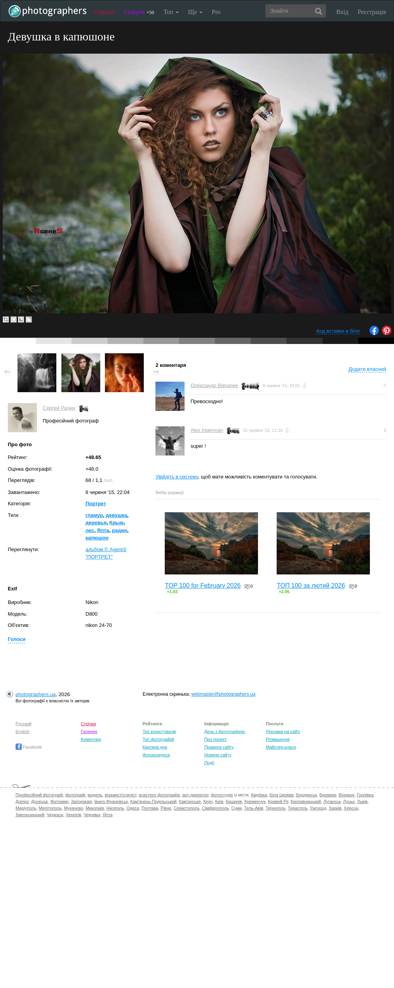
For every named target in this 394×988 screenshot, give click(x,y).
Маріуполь (26, 808)
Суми (236, 808)
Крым (116, 522)
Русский (23, 723)
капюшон (96, 538)
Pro (216, 12)
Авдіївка (259, 794)
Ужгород (318, 808)
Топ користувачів (159, 731)
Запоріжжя (81, 801)
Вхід (342, 12)
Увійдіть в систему (176, 477)
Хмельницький (30, 814)
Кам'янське (190, 801)
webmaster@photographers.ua (223, 694)
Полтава (149, 808)
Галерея (139, 12)
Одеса (132, 808)
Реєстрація (372, 12)
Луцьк (349, 801)
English (23, 731)
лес (89, 530)
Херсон (351, 808)
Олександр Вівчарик (214, 385)
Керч (208, 801)
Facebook (29, 747)
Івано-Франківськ (111, 801)
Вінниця (346, 794)
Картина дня (155, 747)
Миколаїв (94, 808)
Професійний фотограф (39, 794)
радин (119, 530)
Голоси (16, 639)
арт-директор (195, 794)
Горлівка (365, 794)
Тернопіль (276, 808)
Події (209, 762)
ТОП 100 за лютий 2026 (311, 585)
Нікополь (115, 808)
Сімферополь (215, 808)
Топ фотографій (158, 739)
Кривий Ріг (278, 801)
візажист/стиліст (120, 794)
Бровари (327, 794)
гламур (94, 515)
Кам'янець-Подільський (153, 801)
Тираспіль (298, 808)
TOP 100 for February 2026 (203, 585)
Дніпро (22, 801)
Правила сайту (219, 747)
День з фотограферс (225, 731)
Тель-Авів (253, 808)
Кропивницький (306, 801)
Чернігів (73, 814)
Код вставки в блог (338, 331)
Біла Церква (282, 794)
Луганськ (332, 801)
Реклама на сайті (283, 731)
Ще (195, 12)
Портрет (95, 503)
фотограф (75, 794)
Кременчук (254, 801)
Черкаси (55, 814)
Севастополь (186, 808)
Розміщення (277, 739)
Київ (219, 801)
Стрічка (104, 12)
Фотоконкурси (156, 754)
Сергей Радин (59, 408)
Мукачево (73, 808)
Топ (171, 12)
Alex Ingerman (206, 430)
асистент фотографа (159, 794)
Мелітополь (50, 808)
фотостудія (222, 794)
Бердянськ (306, 794)
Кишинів (234, 801)
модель (95, 794)
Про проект (215, 739)
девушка (116, 515)
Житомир (59, 801)
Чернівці (92, 814)
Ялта (103, 530)
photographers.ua (36, 694)
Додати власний (367, 369)
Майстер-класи (281, 747)
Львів (362, 801)
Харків (335, 808)
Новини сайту (218, 754)
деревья (95, 522)
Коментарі (91, 739)
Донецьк (39, 801)
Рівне (165, 808)
